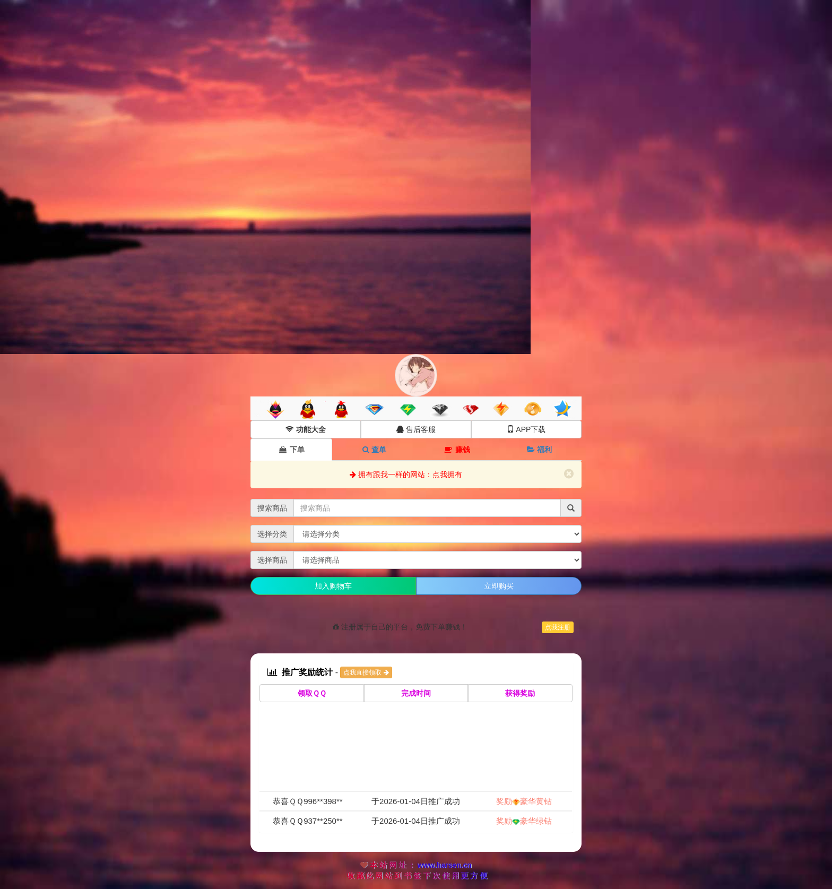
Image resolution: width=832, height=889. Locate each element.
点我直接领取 (365, 672)
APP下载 (526, 429)
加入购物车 (333, 586)
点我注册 (557, 627)
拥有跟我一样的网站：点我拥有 (406, 474)
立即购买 (499, 586)
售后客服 (416, 429)
